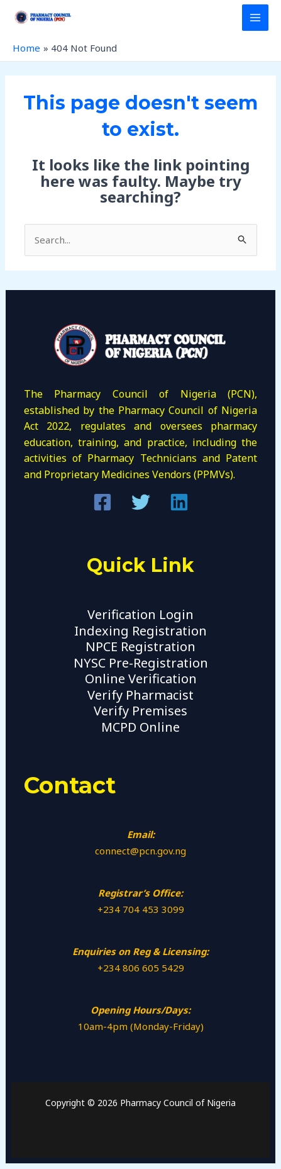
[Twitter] (141, 502)
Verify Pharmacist (140, 694)
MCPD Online (140, 727)
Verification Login (140, 614)
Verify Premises (140, 710)
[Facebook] (102, 502)
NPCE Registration (140, 646)
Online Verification (141, 678)
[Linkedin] (179, 502)
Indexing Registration (140, 630)
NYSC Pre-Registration (141, 662)
